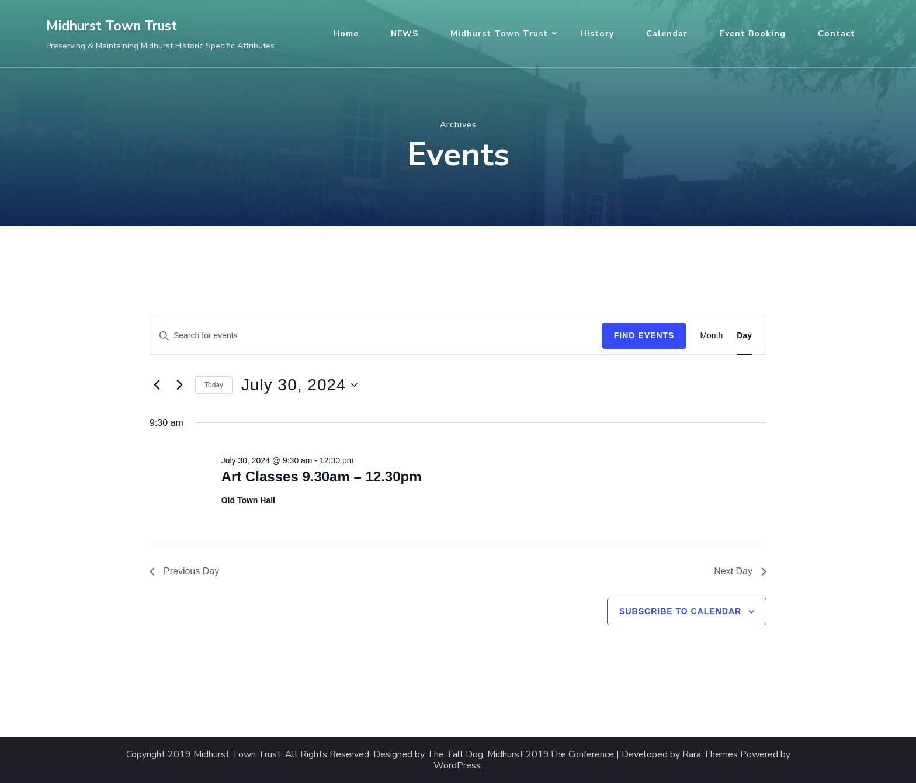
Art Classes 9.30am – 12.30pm (321, 476)
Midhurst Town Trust (111, 26)
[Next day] (179, 385)
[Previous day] (157, 385)
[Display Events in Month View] (711, 335)
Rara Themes (710, 754)
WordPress (457, 765)
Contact (836, 33)
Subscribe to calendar (680, 611)
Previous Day (184, 571)
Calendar (667, 33)
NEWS (404, 33)
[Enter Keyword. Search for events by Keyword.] (376, 335)
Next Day (740, 571)
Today (213, 385)
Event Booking (753, 33)
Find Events (644, 335)
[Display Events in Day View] (744, 335)
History (597, 33)
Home (346, 33)
